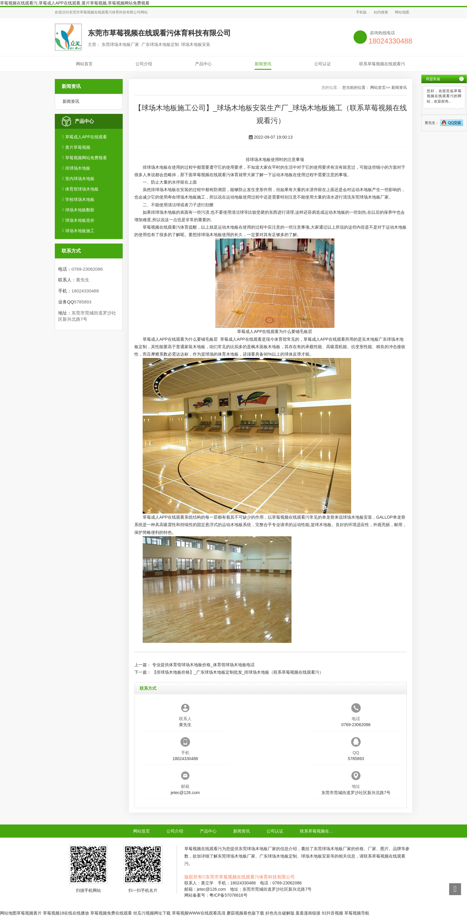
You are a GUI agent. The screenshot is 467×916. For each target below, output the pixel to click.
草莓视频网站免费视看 (86, 157)
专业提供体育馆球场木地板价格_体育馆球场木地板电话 (203, 664)
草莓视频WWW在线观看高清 (198, 913)
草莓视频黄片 (29, 913)
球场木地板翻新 (79, 209)
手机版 (361, 12)
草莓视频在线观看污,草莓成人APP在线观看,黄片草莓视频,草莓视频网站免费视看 (75, 3)
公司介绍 (144, 63)
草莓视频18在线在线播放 (66, 913)
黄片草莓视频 (77, 147)
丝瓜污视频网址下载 (152, 913)
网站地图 (402, 12)
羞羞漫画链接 (307, 913)
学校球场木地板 (79, 199)
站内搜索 (381, 12)
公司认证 (322, 63)
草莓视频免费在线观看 (111, 913)
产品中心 (203, 63)
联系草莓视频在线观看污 (382, 63)
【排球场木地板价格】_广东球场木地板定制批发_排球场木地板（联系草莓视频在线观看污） (238, 672)
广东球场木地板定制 (278, 856)
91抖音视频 (332, 913)
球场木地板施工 (79, 230)
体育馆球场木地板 (82, 189)
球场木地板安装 (357, 517)
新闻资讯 (263, 63)
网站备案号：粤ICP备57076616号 (215, 895)
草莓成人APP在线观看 (86, 136)
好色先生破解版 (280, 913)
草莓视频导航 (356, 913)
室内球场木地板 (79, 178)
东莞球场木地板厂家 (370, 197)
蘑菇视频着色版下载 (245, 913)
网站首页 (84, 63)
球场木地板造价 (79, 220)
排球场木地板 (77, 168)
